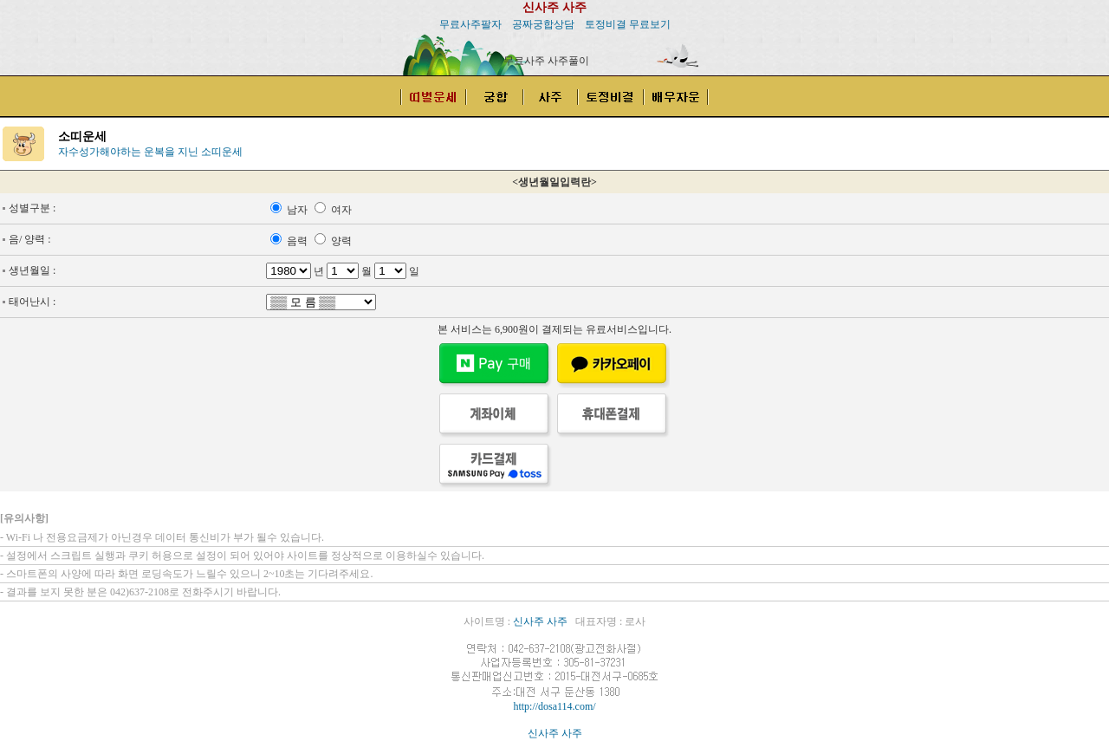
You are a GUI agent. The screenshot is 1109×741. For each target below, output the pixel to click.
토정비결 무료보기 (628, 24)
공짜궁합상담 (543, 24)
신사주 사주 (554, 7)
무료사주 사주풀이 (546, 61)
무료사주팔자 (470, 24)
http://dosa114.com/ (554, 706)
